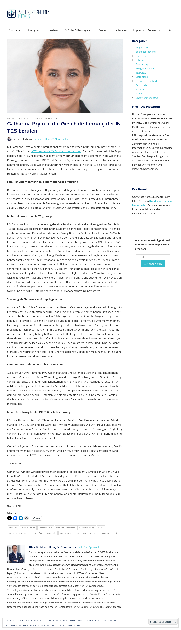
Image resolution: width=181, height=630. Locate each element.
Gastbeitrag (142, 64)
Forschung (141, 56)
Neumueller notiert (146, 81)
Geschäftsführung (86, 527)
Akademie (13, 527)
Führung (140, 60)
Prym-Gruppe (66, 533)
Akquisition (142, 47)
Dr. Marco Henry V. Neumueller (51, 139)
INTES (100, 527)
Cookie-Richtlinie (74, 625)
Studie (139, 93)
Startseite (14, 30)
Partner (102, 30)
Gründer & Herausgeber (78, 30)
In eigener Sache (145, 68)
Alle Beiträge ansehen (90, 547)
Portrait (140, 89)
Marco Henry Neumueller (20, 533)
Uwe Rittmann (89, 533)
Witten (117, 533)
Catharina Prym (45, 527)
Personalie (32, 118)
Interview (141, 72)
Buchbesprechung (146, 51)
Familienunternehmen (65, 527)
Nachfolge (39, 533)
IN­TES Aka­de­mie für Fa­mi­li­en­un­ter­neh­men (56, 151)
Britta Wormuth (28, 527)
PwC (77, 533)
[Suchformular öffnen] (170, 30)
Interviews (52, 30)
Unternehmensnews (48, 118)
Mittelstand (142, 76)
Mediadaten (120, 30)
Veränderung (104, 533)
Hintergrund (33, 30)
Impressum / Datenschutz (147, 30)
